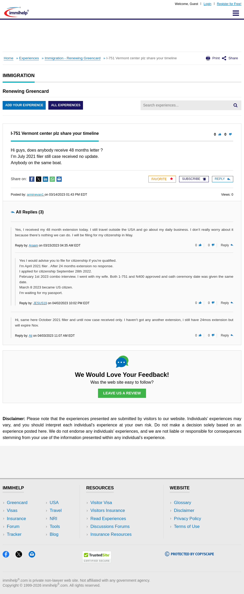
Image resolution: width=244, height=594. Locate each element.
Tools (55, 526)
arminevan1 (35, 194)
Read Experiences (108, 518)
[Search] (235, 105)
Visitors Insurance (107, 510)
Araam (33, 245)
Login (207, 4)
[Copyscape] (189, 554)
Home (8, 58)
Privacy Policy (187, 518)
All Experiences (65, 105)
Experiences (29, 58)
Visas (12, 510)
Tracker (14, 534)
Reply (222, 179)
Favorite (162, 179)
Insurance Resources (111, 534)
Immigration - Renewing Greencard (73, 58)
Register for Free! (229, 4)
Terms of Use (187, 526)
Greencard (17, 502)
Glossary (182, 502)
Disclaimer (184, 510)
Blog (54, 534)
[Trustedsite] (96, 561)
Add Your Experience (24, 105)
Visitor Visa (101, 502)
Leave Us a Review (122, 393)
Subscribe (194, 179)
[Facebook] (9, 556)
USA (54, 502)
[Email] (34, 556)
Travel (56, 510)
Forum (13, 526)
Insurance (16, 518)
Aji (30, 336)
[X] (21, 556)
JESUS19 (40, 303)
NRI (53, 518)
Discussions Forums (110, 526)
